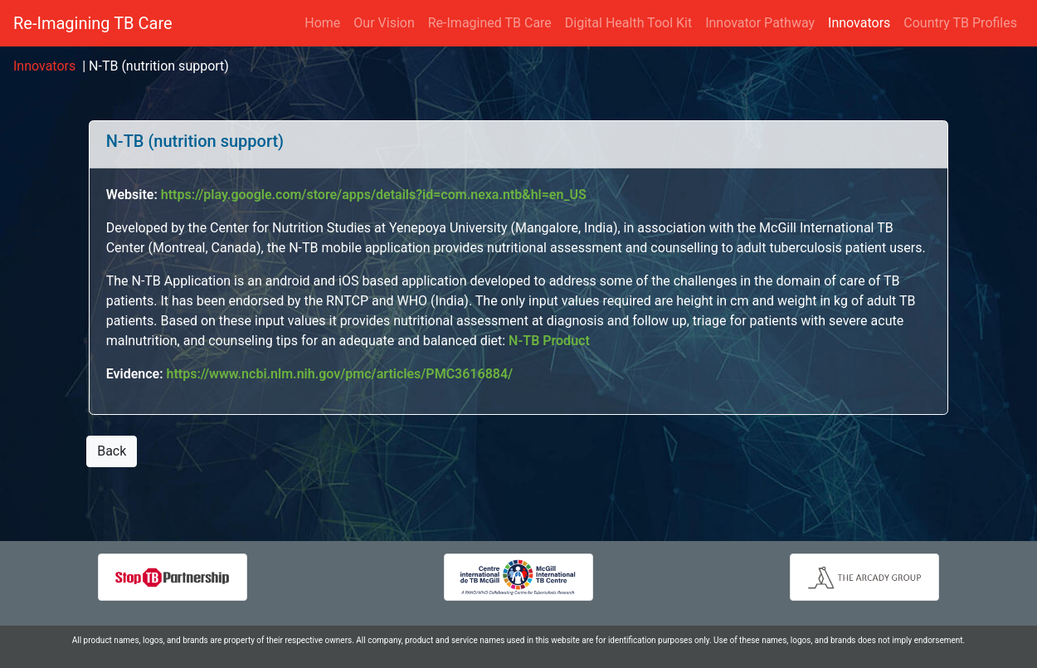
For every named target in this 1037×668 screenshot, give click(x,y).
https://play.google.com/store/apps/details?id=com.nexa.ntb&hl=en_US (374, 194)
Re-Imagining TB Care (93, 23)
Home (322, 23)
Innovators (862, 22)
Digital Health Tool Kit (628, 23)
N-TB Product (549, 341)
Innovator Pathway (760, 23)
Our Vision (383, 23)
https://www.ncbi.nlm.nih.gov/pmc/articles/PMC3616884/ (340, 374)
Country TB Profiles (960, 23)
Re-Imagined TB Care (490, 23)
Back (111, 451)
